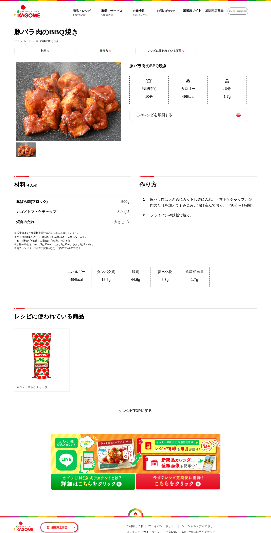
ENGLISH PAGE (238, 11)
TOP (16, 41)
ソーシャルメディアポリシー (200, 526)
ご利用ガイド (134, 526)
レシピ (27, 41)
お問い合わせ (166, 11)
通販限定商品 (214, 10)
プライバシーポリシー (162, 526)
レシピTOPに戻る (137, 411)
